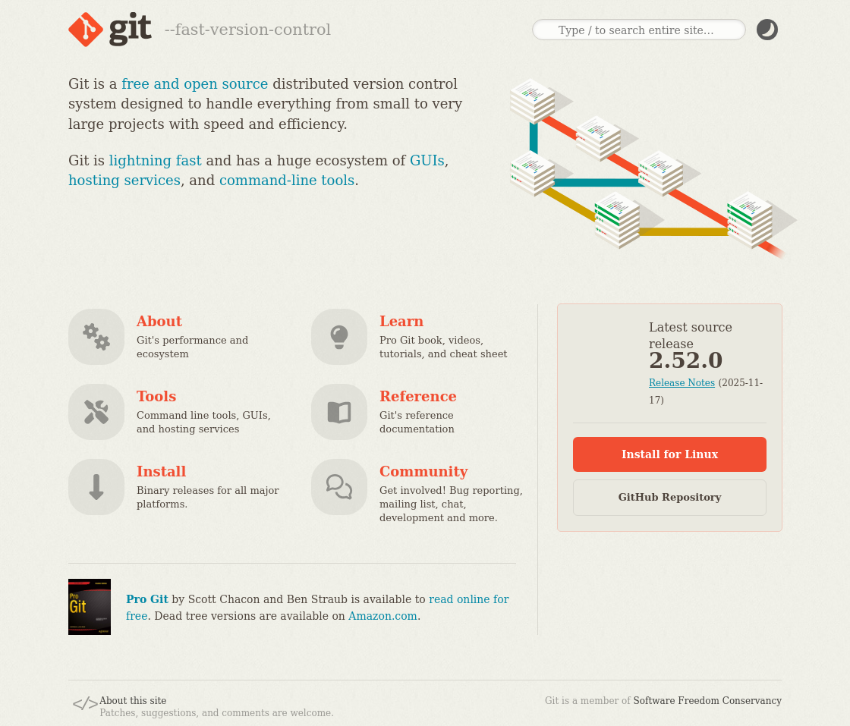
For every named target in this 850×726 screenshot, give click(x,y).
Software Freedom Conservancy (708, 701)
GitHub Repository (670, 497)
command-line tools (286, 180)
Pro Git (147, 599)
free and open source (194, 84)
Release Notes (682, 383)
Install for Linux (670, 454)
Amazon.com (382, 616)
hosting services (124, 180)
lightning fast (155, 160)
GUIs (427, 160)
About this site (132, 701)
